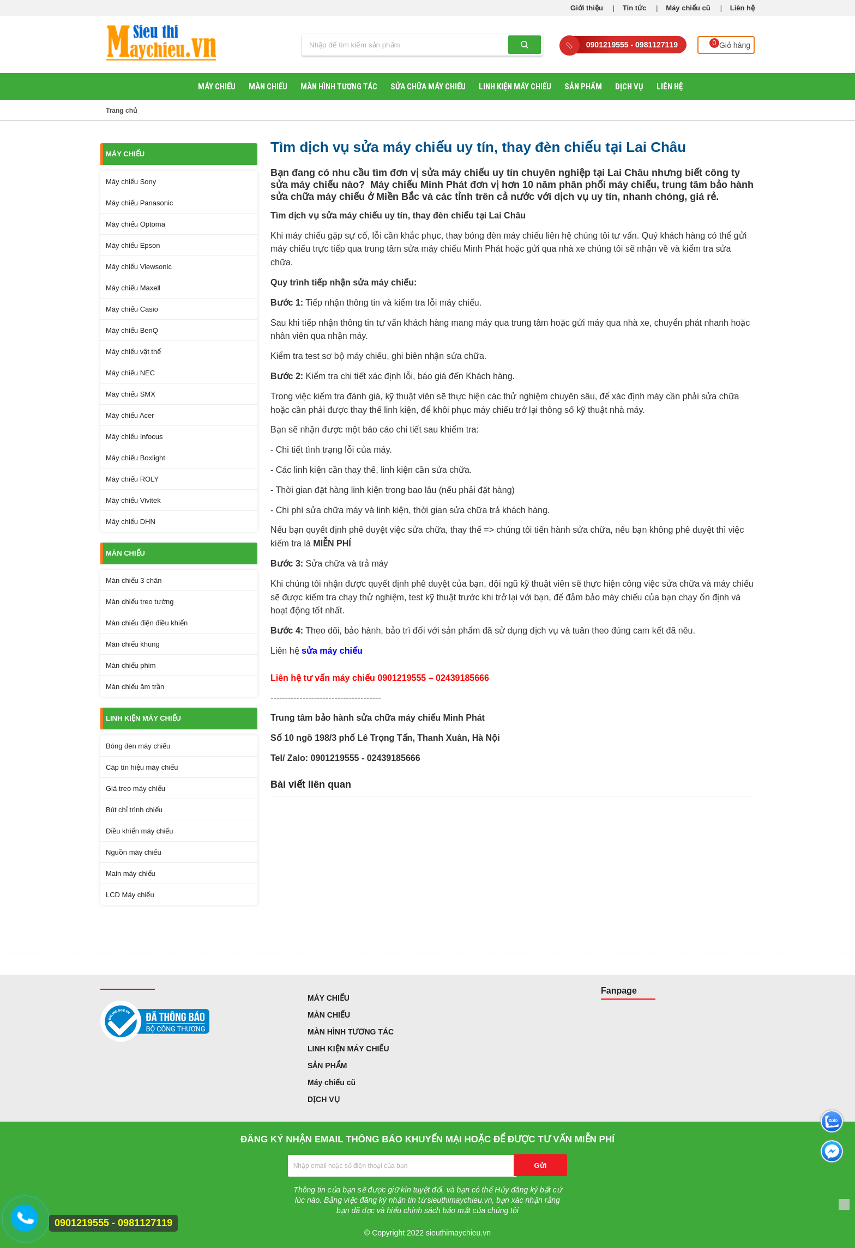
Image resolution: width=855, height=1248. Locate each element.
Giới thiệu (586, 8)
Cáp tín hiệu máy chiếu (142, 767)
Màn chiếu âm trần (135, 687)
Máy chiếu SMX (130, 394)
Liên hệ (742, 8)
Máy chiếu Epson (133, 245)
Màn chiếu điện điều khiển (147, 623)
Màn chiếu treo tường (139, 602)
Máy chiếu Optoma (135, 224)
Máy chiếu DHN (130, 522)
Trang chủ (121, 110)
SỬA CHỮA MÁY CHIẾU (428, 87)
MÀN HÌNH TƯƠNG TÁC (338, 87)
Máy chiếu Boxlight (135, 458)
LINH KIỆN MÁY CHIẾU (515, 87)
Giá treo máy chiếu (135, 788)
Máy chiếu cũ (688, 8)
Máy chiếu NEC (130, 373)
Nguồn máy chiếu (133, 852)
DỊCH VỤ (629, 87)
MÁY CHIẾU (217, 87)
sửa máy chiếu (332, 650)
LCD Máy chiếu (130, 895)
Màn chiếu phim (131, 665)
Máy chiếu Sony (131, 182)
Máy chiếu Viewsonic (139, 267)
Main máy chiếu (130, 873)
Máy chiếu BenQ (132, 330)
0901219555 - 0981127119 (632, 44)
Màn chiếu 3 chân (133, 580)
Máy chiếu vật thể (133, 352)
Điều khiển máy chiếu (139, 831)
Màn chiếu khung (133, 644)
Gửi (540, 1165)
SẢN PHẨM (583, 87)
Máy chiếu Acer (130, 415)
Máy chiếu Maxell (133, 288)
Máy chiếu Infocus (134, 437)
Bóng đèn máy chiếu (138, 746)
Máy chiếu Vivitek (133, 500)
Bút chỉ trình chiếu (134, 810)
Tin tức (634, 8)
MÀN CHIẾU (268, 87)
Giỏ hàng (731, 44)
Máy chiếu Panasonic (139, 203)
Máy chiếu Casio (132, 309)
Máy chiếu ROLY (132, 479)
